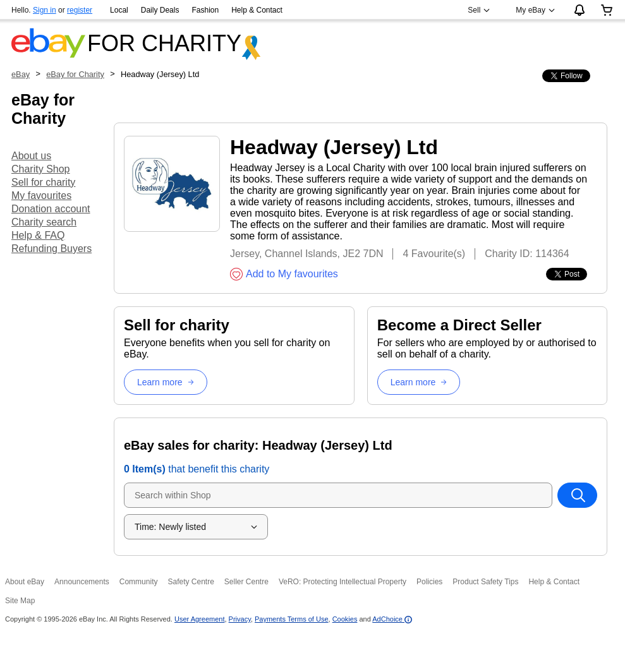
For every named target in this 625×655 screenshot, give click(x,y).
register (79, 10)
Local (119, 10)
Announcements (81, 581)
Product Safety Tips (485, 581)
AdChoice (392, 619)
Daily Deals (160, 10)
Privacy (240, 619)
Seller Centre (246, 581)
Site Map (20, 600)
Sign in (44, 10)
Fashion (205, 10)
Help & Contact (256, 10)
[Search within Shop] (577, 495)
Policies (429, 581)
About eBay (24, 581)
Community (138, 581)
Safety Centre (190, 581)
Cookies (345, 619)
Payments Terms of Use (292, 619)
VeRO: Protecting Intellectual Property (342, 581)
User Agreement (199, 619)
